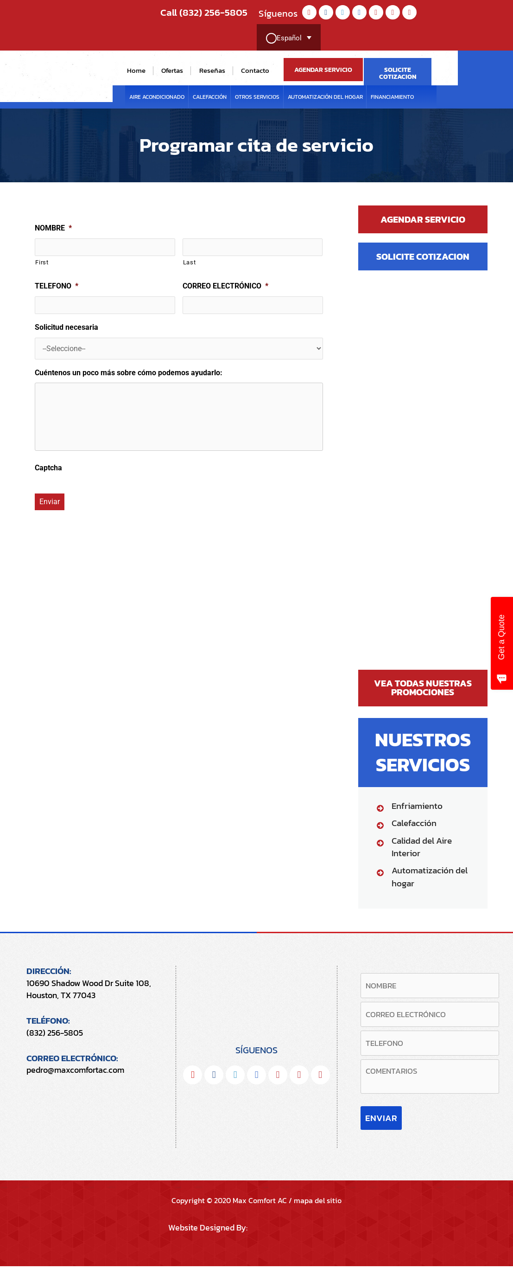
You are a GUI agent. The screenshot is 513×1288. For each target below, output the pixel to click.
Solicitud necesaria (66, 327)
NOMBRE (53, 228)
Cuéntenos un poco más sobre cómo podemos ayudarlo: (128, 372)
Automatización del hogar (325, 97)
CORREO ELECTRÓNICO (225, 286)
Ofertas (172, 70)
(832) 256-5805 (54, 1032)
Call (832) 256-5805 (196, 12)
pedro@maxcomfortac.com (75, 1070)
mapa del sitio (318, 1222)
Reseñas (212, 70)
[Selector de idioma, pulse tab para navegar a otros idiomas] (288, 38)
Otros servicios (257, 97)
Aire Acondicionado (156, 97)
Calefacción (210, 97)
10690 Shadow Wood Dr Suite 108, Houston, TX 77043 (88, 989)
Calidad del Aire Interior (422, 847)
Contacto (255, 70)
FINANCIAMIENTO (392, 97)
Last (189, 262)
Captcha (48, 473)
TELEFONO (56, 286)
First (41, 262)
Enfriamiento (417, 806)
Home (136, 70)
